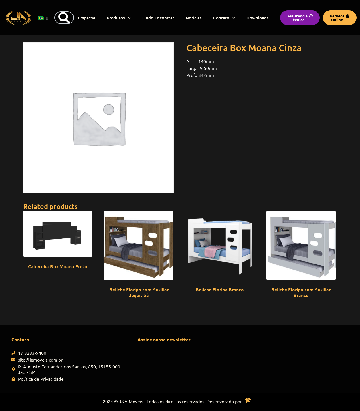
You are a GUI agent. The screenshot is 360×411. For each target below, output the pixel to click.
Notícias (194, 18)
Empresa (86, 18)
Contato (224, 17)
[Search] (64, 17)
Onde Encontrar (158, 18)
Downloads (257, 18)
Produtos (119, 17)
